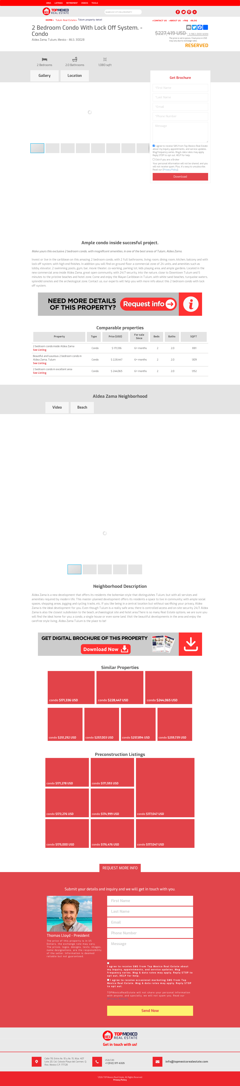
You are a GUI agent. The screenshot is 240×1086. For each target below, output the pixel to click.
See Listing (39, 349)
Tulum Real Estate (65, 20)
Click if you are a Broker (166, 159)
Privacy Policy (170, 169)
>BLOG (193, 20)
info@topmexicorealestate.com (187, 1061)
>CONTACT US (159, 20)
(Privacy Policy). (118, 998)
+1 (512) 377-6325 (115, 1063)
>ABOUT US (175, 20)
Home (49, 20)
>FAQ (185, 20)
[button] (146, 85)
